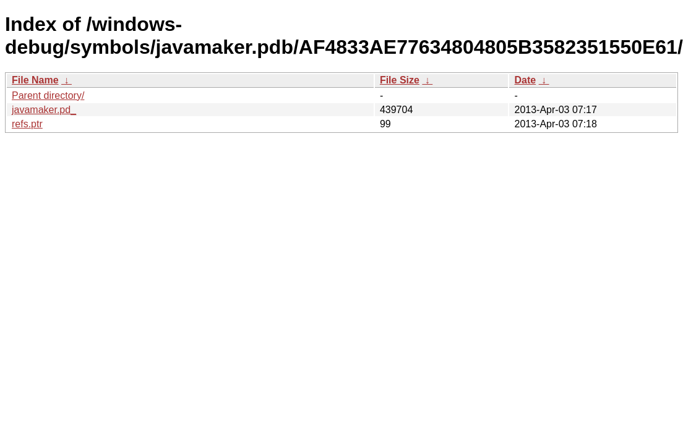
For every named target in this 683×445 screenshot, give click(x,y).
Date (525, 80)
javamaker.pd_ (44, 109)
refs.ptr (27, 124)
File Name (35, 80)
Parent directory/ (48, 95)
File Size (399, 80)
